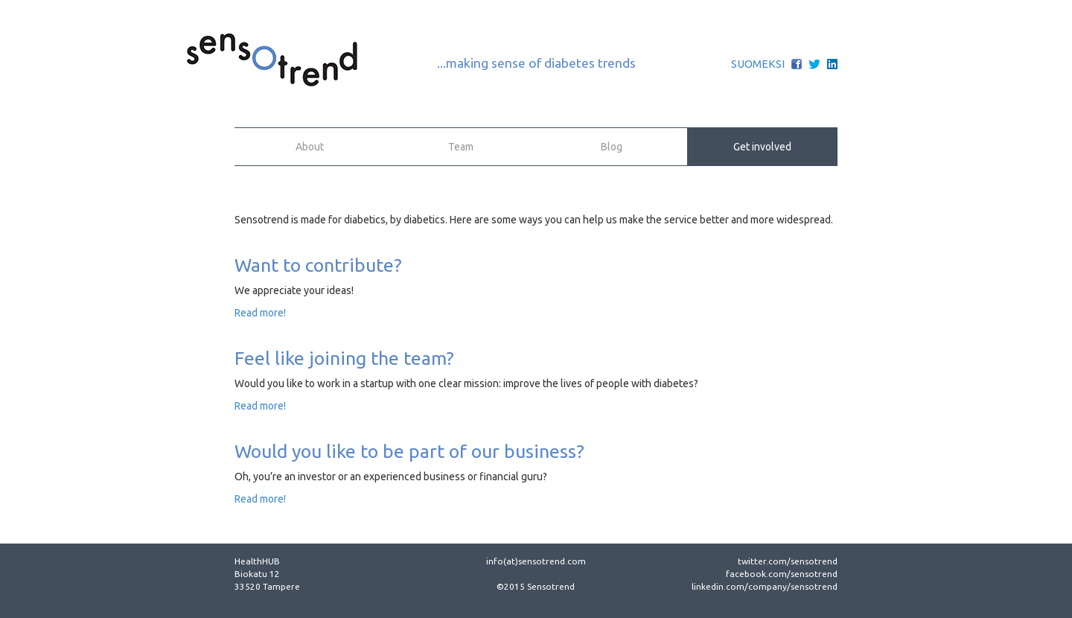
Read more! (260, 313)
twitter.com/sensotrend (788, 561)
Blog (611, 147)
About (310, 147)
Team (460, 147)
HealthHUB (257, 561)
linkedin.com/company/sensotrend (765, 586)
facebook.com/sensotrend (782, 574)
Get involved (762, 147)
